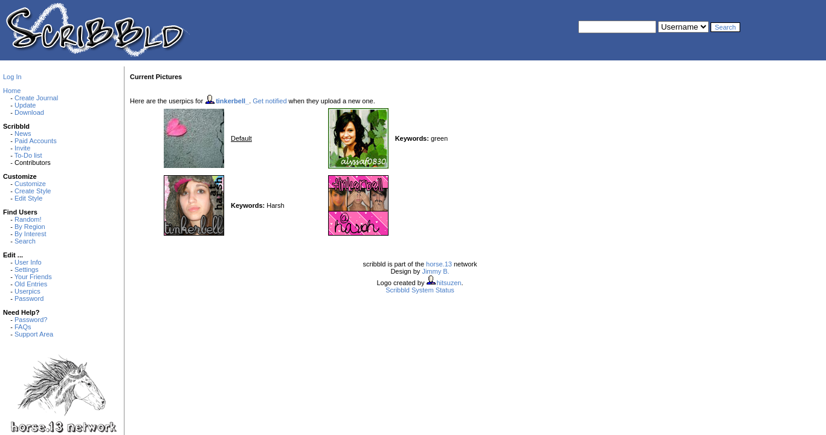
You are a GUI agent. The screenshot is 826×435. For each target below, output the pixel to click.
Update (25, 105)
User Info (28, 262)
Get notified (269, 101)
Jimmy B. (435, 271)
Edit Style (28, 198)
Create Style (33, 191)
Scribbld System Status (420, 290)
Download (29, 112)
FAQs (23, 326)
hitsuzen (448, 282)
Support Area (34, 334)
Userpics (27, 291)
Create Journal (36, 98)
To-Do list (28, 155)
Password (29, 298)
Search (25, 241)
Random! (28, 219)
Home (12, 90)
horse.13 (439, 264)
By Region (30, 226)
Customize (30, 183)
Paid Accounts (36, 140)
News (23, 133)
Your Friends (33, 276)
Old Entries (31, 284)
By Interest (31, 233)
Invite (22, 148)
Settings (27, 269)
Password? (31, 319)
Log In (12, 76)
